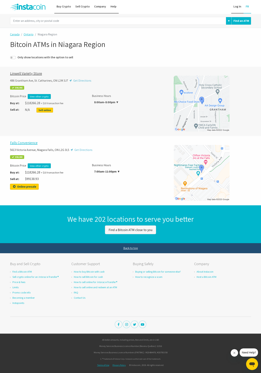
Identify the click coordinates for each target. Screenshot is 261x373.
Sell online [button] (45, 110)
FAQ (76, 292)
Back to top (130, 247)
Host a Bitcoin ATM (206, 276)
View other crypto (39, 96)
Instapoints (18, 302)
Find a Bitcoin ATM (22, 271)
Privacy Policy (119, 364)
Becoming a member (23, 297)
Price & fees (18, 281)
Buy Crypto (64, 6)
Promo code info (21, 292)
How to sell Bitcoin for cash (88, 276)
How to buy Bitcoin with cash (89, 271)
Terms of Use (103, 364)
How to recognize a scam (148, 276)
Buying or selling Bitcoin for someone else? (158, 271)
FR (247, 6)
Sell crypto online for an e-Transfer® (35, 276)
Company (100, 6)
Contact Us (79, 297)
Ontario (28, 34)
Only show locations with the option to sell (45, 57)
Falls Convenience (24, 142)
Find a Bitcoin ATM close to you (131, 229)
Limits (15, 286)
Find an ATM (241, 21)
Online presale (24, 187)
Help (113, 6)
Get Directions (80, 81)
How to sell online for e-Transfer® (95, 281)
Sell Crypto (82, 6)
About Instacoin (205, 271)
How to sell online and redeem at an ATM (95, 286)
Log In (237, 6)
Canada (15, 34)
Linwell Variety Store (26, 73)
